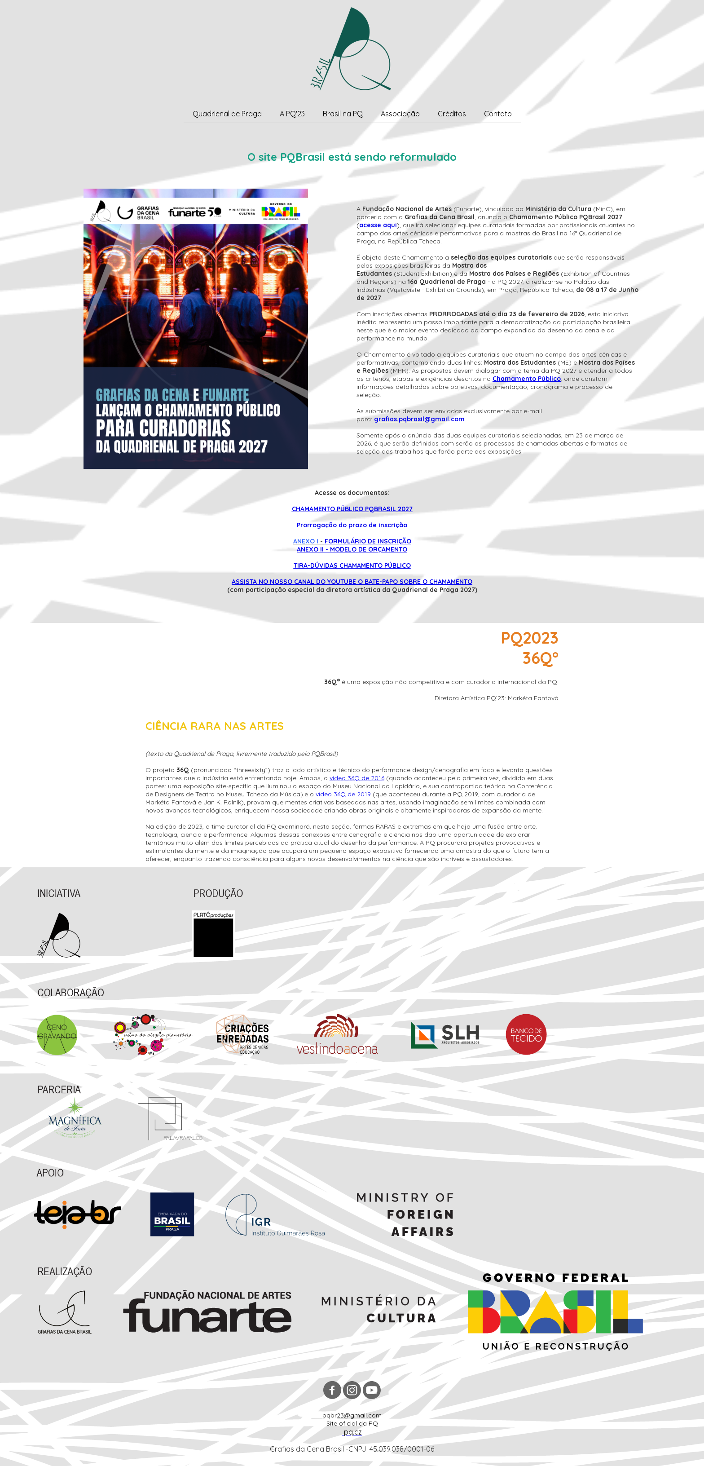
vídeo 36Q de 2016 (357, 778)
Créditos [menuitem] (452, 113)
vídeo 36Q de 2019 (343, 794)
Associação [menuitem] (400, 113)
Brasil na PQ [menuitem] (343, 113)
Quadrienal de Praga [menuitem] (227, 113)
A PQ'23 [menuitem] (292, 113)
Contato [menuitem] (498, 113)
